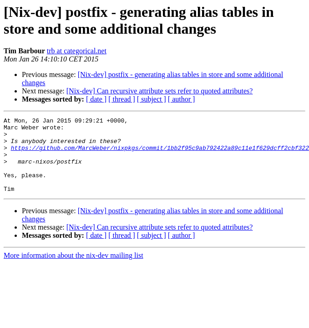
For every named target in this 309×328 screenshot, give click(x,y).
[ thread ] (121, 99)
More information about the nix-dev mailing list (73, 270)
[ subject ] (151, 99)
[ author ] (181, 99)
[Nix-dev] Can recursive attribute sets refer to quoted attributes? (159, 91)
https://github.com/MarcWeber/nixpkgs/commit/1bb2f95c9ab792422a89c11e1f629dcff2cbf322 (160, 154)
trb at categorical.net (76, 51)
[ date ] (96, 99)
